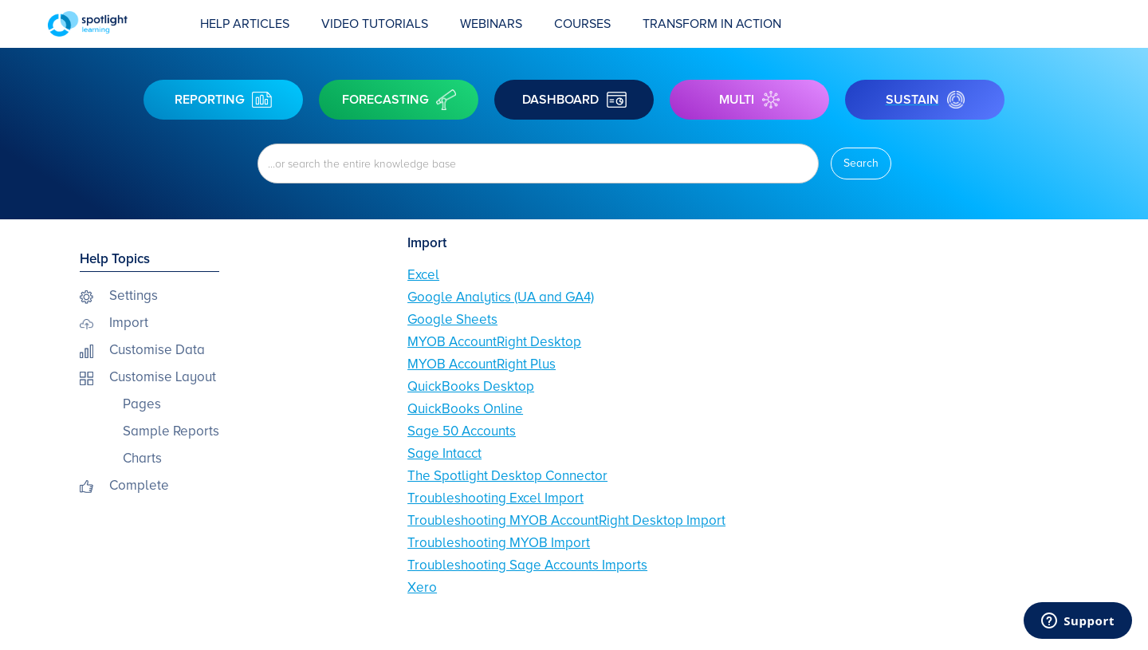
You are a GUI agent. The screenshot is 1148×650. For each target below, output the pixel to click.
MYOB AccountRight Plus (481, 364)
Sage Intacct (444, 453)
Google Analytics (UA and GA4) (500, 297)
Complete (139, 485)
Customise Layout (162, 376)
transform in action (712, 24)
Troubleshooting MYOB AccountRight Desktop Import (566, 520)
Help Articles (244, 24)
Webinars (491, 24)
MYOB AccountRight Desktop (494, 341)
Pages (142, 404)
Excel (423, 274)
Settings (133, 295)
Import (128, 322)
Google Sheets (452, 319)
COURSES (582, 24)
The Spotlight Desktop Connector (507, 475)
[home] (116, 24)
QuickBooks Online (465, 408)
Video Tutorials (374, 24)
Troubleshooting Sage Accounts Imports (527, 565)
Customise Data (157, 349)
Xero (422, 587)
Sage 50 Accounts (461, 431)
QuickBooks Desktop (470, 386)
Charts (142, 458)
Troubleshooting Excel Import (495, 498)
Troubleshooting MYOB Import (498, 542)
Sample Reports (171, 431)
